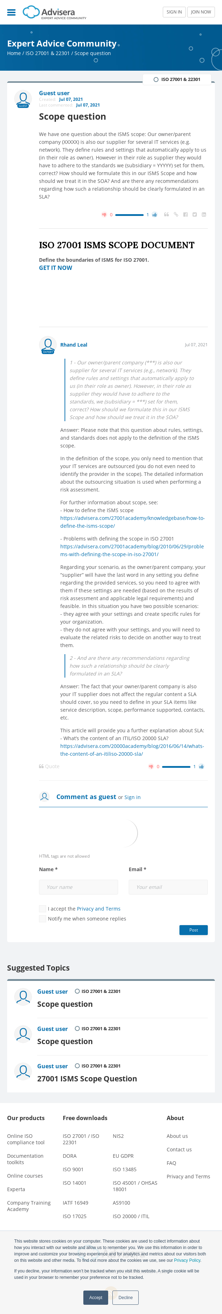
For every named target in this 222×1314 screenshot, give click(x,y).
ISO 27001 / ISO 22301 (81, 1139)
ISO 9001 (73, 1169)
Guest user (52, 991)
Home (14, 53)
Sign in (132, 797)
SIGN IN (174, 12)
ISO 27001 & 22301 (48, 53)
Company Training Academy (29, 1205)
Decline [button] (125, 1297)
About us (177, 1136)
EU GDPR (123, 1155)
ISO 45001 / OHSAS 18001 (135, 1186)
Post (193, 930)
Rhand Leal (73, 344)
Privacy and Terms (99, 908)
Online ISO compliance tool (26, 1139)
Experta (16, 1189)
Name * (48, 869)
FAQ (171, 1163)
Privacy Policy (187, 1260)
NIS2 (118, 1136)
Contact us (179, 1149)
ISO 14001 (75, 1182)
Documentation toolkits (25, 1159)
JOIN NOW (201, 12)
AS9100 (121, 1202)
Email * (137, 869)
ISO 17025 (75, 1216)
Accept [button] (95, 1297)
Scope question (65, 1004)
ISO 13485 (125, 1169)
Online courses (25, 1175)
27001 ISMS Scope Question (87, 1079)
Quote (49, 766)
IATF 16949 (75, 1202)
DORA (70, 1155)
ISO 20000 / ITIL (131, 1216)
